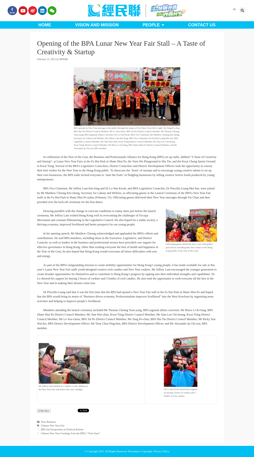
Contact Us (202, 24)
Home (44, 24)
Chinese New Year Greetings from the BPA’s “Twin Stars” (70, 433)
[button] (242, 10)
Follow (43, 411)
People (153, 25)
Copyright (147, 451)
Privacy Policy (162, 451)
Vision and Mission (97, 24)
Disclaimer (134, 451)
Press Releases (48, 421)
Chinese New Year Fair (53, 425)
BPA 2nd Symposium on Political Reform (62, 429)
